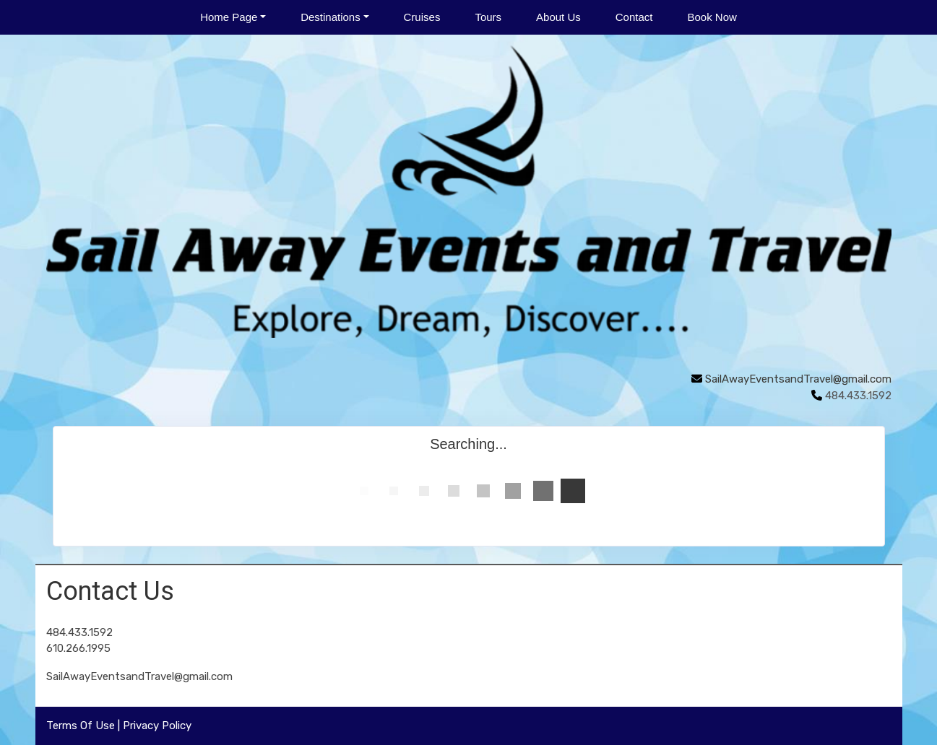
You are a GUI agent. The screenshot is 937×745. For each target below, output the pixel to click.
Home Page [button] (228, 17)
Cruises (422, 17)
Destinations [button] (330, 17)
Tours (488, 17)
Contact (634, 17)
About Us (558, 17)
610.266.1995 (78, 648)
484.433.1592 (79, 632)
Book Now (711, 17)
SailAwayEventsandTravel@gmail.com (798, 378)
